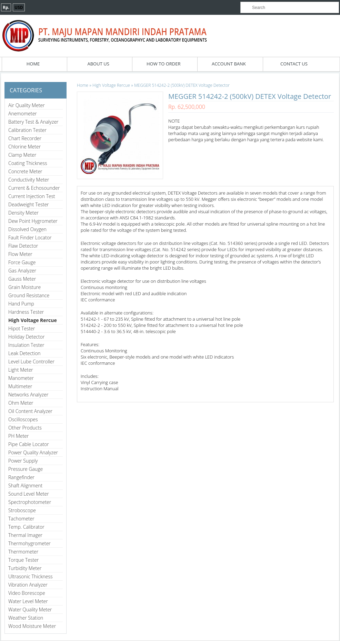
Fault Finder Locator (30, 237)
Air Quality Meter (26, 105)
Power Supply (23, 460)
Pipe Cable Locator (28, 444)
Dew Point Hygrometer (33, 221)
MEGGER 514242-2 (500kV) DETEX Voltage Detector (182, 85)
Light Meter (20, 369)
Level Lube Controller (31, 361)
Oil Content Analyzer (30, 411)
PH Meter (18, 436)
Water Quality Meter (30, 609)
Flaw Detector (23, 245)
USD (18, 7)
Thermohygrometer (29, 543)
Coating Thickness (27, 163)
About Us (98, 64)
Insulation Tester (26, 345)
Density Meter (23, 212)
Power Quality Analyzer (33, 452)
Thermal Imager (25, 535)
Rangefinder (21, 477)
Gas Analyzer (22, 270)
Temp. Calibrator (26, 527)
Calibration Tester (27, 130)
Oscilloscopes (23, 419)
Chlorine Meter (24, 146)
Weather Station (25, 617)
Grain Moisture (24, 287)
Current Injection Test (31, 196)
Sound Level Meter (28, 493)
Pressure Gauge (25, 469)
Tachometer (21, 518)
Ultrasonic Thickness (30, 576)
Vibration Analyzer (28, 584)
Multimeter (20, 386)
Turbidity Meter (24, 568)
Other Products (25, 427)
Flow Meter (20, 254)
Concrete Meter (25, 171)
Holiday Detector (26, 336)
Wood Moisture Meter (32, 626)
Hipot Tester (21, 328)
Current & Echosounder (34, 188)
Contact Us (294, 64)
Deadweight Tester (28, 204)
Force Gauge (22, 262)
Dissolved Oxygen (27, 229)
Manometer (21, 378)
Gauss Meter (22, 279)
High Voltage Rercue (32, 320)
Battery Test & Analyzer (33, 121)
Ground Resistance (28, 295)
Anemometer (22, 113)
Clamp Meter (22, 155)
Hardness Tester (26, 312)
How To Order (164, 64)
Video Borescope (26, 593)
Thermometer (23, 551)
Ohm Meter (20, 403)
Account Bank (229, 64)
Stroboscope (22, 510)
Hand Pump (21, 303)
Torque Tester (23, 560)
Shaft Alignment (25, 485)
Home (33, 64)
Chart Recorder (24, 138)
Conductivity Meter (28, 179)
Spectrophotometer (29, 502)
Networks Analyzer (28, 394)
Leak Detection (24, 353)
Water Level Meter (28, 601)
